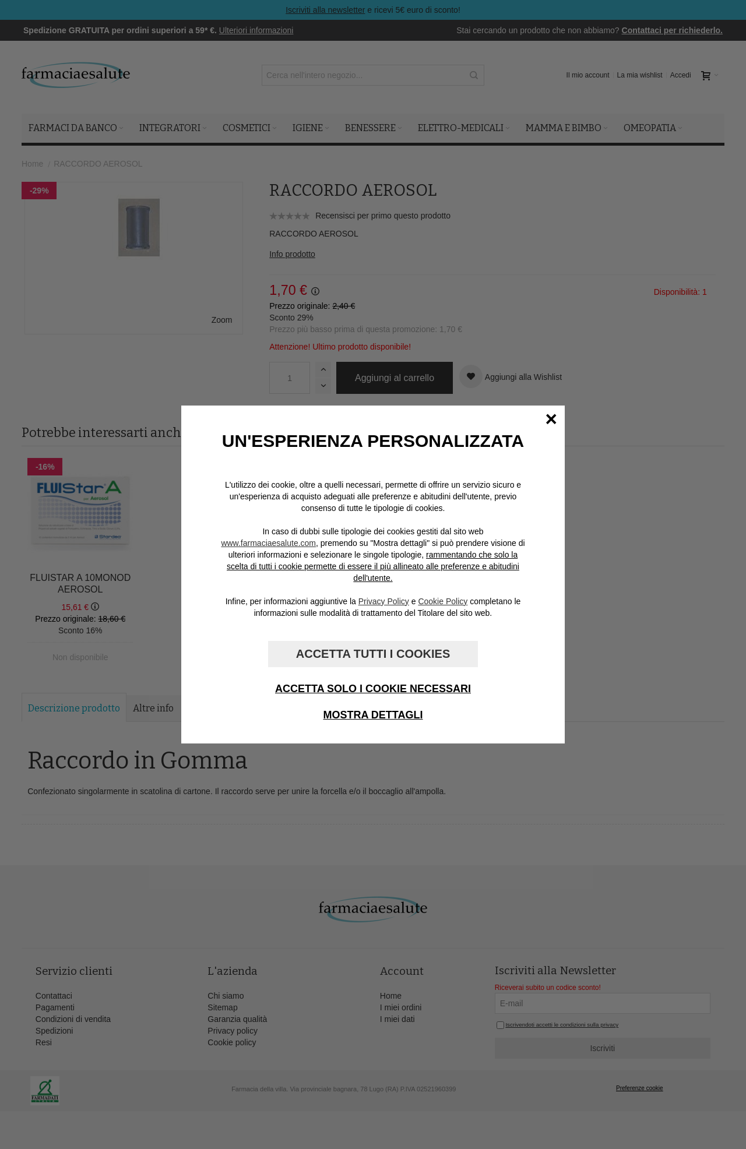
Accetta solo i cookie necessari (373, 688)
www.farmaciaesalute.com (268, 543)
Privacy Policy (383, 601)
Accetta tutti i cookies (373, 653)
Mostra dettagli (373, 715)
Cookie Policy (442, 601)
